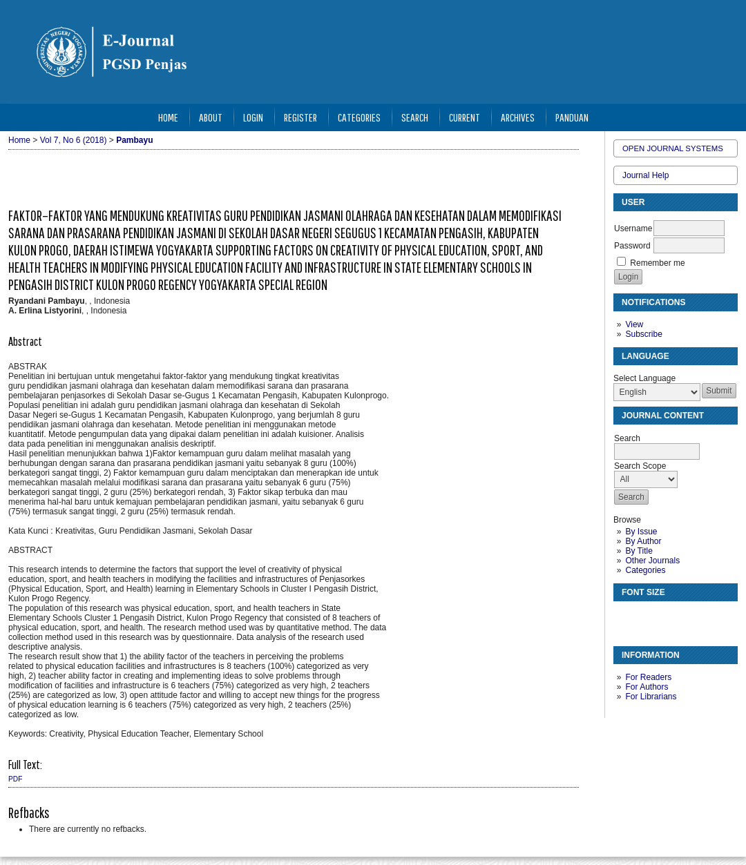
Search (414, 117)
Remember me (657, 263)
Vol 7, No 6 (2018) (73, 140)
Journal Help (645, 175)
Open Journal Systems (672, 148)
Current (464, 117)
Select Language (644, 378)
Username (633, 228)
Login (253, 117)
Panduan (572, 117)
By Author (643, 541)
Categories (645, 570)
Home (168, 117)
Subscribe (643, 334)
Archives (518, 117)
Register (300, 117)
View (634, 324)
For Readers (648, 677)
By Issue (641, 531)
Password (632, 246)
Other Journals (652, 560)
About (210, 117)
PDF (15, 779)
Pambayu (134, 140)
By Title (638, 551)
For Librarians (650, 696)
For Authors (646, 687)
